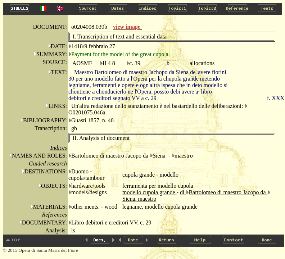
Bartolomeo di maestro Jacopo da (228, 192)
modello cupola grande (149, 192)
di (183, 192)
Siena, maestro (139, 199)
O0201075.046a (86, 112)
